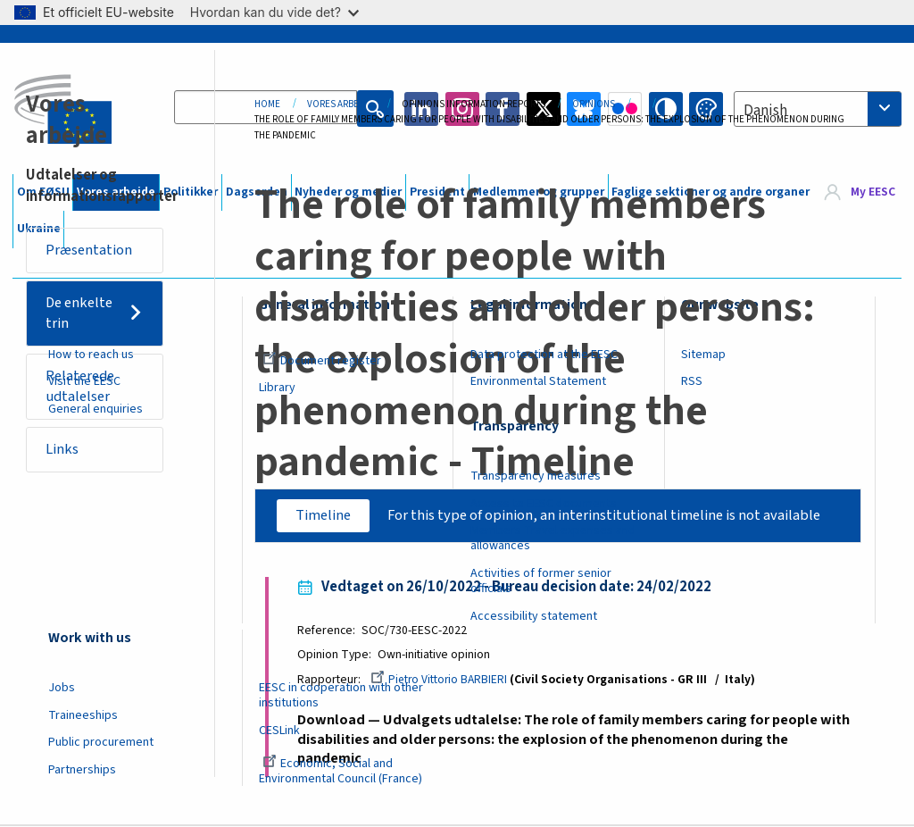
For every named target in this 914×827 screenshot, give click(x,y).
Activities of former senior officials (540, 580)
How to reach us (91, 354)
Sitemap (703, 354)
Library (277, 388)
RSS (691, 381)
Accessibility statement (533, 616)
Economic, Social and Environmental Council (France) (342, 771)
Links (64, 454)
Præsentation (91, 250)
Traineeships (83, 715)
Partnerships (82, 770)
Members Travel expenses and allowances (553, 538)
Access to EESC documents (543, 504)
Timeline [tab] (315, 515)
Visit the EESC (84, 381)
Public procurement (101, 742)
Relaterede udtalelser (83, 390)
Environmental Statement (538, 381)
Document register (321, 361)
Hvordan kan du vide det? (274, 12)
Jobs (61, 688)
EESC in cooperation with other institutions (341, 695)
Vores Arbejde (341, 104)
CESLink (279, 730)
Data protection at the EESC (544, 354)
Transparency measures (535, 476)
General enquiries (95, 409)
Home (267, 104)
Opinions (593, 104)
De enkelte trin (83, 315)
